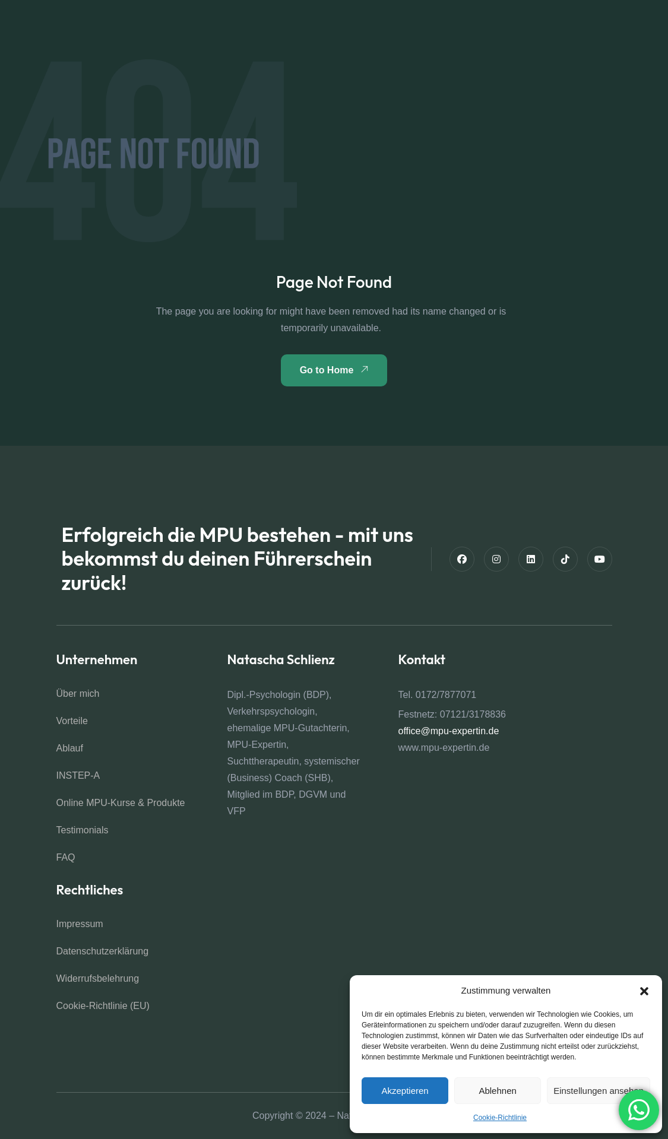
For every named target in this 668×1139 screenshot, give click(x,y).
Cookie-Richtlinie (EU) (103, 1006)
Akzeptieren (404, 1091)
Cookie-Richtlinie (500, 1117)
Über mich (78, 694)
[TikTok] (565, 559)
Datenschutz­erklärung (102, 951)
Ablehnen (497, 1091)
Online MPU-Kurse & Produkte (120, 803)
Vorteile (72, 721)
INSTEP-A (78, 775)
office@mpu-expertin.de (448, 731)
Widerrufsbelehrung (98, 978)
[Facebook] (461, 559)
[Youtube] (599, 559)
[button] (644, 991)
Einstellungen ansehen (598, 1091)
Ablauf (69, 748)
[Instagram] (496, 559)
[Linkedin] (530, 559)
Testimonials (82, 830)
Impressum (79, 924)
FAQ (65, 857)
